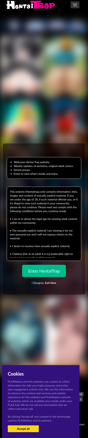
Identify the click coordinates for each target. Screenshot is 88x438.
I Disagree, (44, 282)
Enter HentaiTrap (44, 271)
